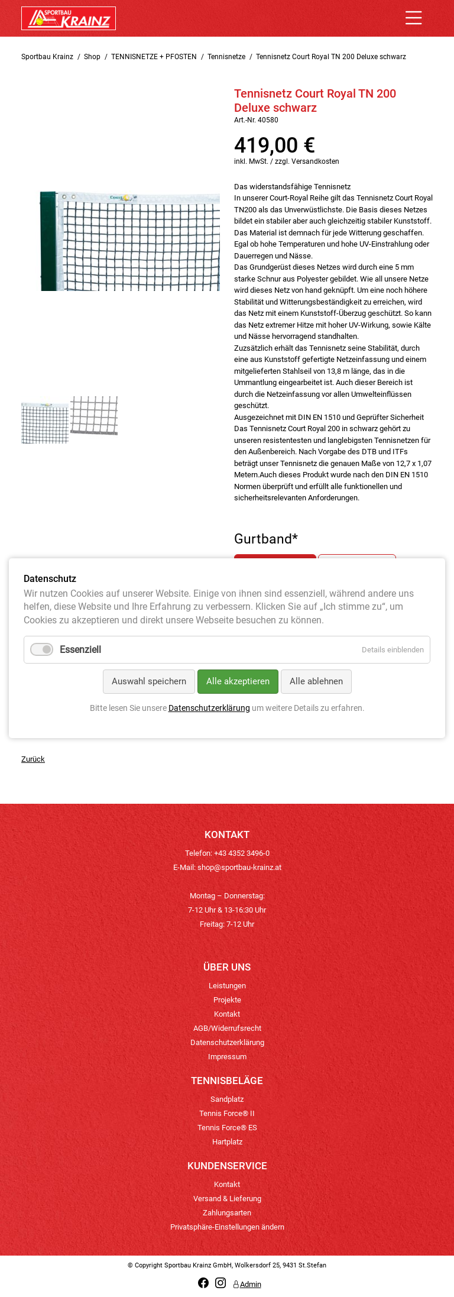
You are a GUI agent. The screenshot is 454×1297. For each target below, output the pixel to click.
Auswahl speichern (149, 682)
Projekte (227, 999)
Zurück (33, 759)
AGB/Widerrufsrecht (227, 1028)
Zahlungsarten (227, 1212)
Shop (92, 57)
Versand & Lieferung (227, 1198)
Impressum (227, 1056)
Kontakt (227, 1014)
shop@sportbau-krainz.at (239, 867)
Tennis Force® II (227, 1113)
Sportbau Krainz (47, 57)
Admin (246, 1284)
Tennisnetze (226, 57)
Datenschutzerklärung (227, 1042)
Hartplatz (227, 1141)
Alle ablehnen (316, 682)
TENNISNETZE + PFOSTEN (154, 57)
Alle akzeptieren (238, 682)
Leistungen (227, 985)
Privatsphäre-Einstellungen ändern (227, 1226)
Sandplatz (227, 1099)
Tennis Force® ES (227, 1127)
